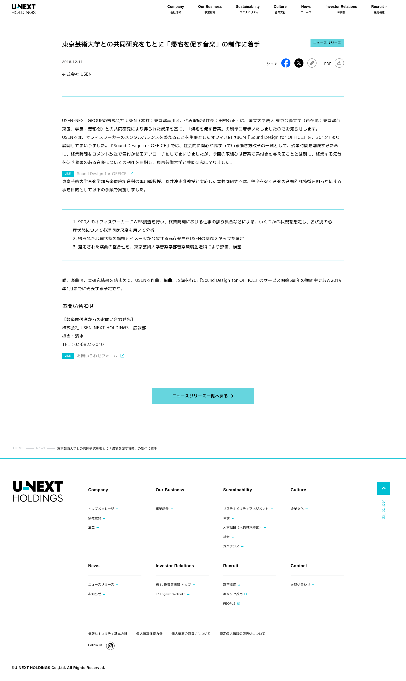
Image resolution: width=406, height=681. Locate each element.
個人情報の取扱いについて (191, 633)
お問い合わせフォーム (97, 356)
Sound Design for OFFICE (102, 173)
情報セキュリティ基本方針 (107, 633)
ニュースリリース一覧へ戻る (200, 396)
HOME (18, 448)
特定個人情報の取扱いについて (242, 633)
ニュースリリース (327, 42)
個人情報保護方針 (149, 633)
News (40, 448)
